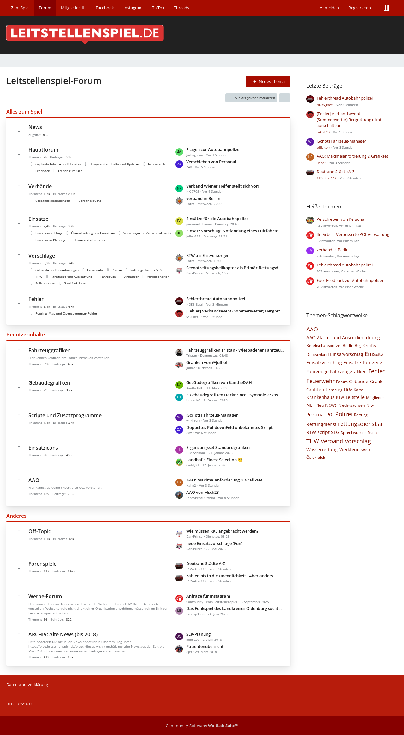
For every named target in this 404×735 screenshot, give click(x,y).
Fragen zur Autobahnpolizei (213, 149)
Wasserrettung (322, 449)
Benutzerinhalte (25, 334)
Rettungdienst (321, 424)
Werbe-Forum (45, 596)
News (35, 127)
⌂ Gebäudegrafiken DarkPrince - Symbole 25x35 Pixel (235, 395)
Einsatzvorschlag (324, 362)
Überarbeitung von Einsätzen (93, 233)
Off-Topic (39, 531)
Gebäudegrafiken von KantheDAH (219, 382)
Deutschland (317, 354)
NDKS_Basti (325, 104)
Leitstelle (355, 397)
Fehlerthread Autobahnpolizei (215, 298)
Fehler (36, 298)
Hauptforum (43, 149)
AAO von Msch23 (202, 492)
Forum (342, 381)
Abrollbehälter (158, 276)
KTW (340, 397)
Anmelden (329, 7)
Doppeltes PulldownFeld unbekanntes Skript (229, 427)
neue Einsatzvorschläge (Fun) (214, 543)
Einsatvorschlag (346, 354)
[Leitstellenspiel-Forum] (202, 35)
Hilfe (348, 390)
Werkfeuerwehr (355, 449)
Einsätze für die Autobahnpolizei (218, 218)
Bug (358, 345)
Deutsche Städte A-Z (205, 563)
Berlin (348, 345)
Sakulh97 (323, 132)
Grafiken (315, 390)
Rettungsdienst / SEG (146, 270)
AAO (33, 480)
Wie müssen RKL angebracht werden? (222, 531)
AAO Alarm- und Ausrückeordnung (343, 338)
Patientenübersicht (204, 646)
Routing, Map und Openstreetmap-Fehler (66, 313)
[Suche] (387, 8)
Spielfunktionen (75, 283)
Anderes (16, 515)
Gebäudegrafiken (49, 382)
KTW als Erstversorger (207, 255)
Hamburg (334, 390)
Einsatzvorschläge (48, 233)
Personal (315, 414)
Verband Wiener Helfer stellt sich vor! (222, 186)
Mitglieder (375, 397)
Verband (332, 441)
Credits (369, 345)
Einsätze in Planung (50, 240)
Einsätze (38, 218)
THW (38, 276)
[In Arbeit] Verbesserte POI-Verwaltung (353, 234)
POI (330, 414)
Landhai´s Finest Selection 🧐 (214, 460)
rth (380, 424)
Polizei (117, 270)
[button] (284, 97)
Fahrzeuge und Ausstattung (71, 276)
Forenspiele (42, 563)
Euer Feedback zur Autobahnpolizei (350, 280)
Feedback (42, 170)
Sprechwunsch (353, 432)
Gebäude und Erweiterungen (57, 270)
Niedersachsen (351, 405)
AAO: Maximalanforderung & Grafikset (224, 480)
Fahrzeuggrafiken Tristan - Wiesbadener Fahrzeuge (235, 350)
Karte (358, 390)
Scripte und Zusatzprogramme (65, 415)
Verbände (40, 186)
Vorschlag (358, 441)
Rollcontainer (45, 283)
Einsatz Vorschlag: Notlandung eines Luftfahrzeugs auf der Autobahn (235, 231)
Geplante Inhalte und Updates (58, 164)
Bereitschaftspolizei (323, 345)
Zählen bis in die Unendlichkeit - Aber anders (229, 576)
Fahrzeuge (108, 276)
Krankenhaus (320, 397)
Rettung (361, 414)
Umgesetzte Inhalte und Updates (115, 164)
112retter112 (327, 178)
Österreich (315, 457)
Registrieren (359, 7)
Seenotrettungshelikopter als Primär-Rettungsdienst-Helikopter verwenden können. (235, 268)
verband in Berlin (203, 198)
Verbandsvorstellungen (52, 200)
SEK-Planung (198, 634)
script (324, 432)
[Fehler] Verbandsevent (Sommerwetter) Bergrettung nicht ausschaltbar (235, 311)
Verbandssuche (90, 200)
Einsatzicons (43, 447)
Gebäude (358, 381)
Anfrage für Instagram (208, 596)
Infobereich (156, 164)
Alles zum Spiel (24, 111)
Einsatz (374, 354)
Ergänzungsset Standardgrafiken (218, 447)
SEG (335, 432)
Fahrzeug (372, 362)
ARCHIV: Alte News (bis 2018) (63, 634)
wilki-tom (323, 147)
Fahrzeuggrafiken (49, 350)
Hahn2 (321, 162)
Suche (373, 432)
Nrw (370, 405)
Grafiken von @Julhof (207, 362)
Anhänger (131, 276)
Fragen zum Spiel (71, 170)
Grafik (376, 381)
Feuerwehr (95, 270)
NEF (310, 405)
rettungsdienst (357, 424)
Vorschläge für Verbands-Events (147, 233)
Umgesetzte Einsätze (89, 240)
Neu (320, 405)
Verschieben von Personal (211, 162)
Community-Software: (202, 725)
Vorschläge (41, 255)
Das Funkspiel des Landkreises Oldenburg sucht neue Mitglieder (235, 608)
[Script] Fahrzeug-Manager (212, 415)
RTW (311, 432)
